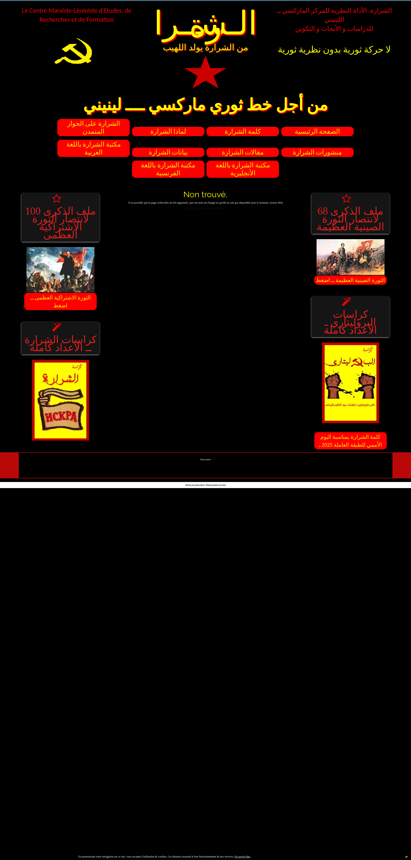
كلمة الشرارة (243, 131)
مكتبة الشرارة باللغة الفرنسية (168, 169)
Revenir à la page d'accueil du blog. (205, 208)
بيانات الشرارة (168, 152)
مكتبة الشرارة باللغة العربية (93, 148)
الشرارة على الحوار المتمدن (93, 127)
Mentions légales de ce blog (216, 485)
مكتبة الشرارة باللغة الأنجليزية (243, 169)
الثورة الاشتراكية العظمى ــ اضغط (60, 301)
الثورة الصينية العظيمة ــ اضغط (350, 280)
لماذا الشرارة (168, 131)
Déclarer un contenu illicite (195, 485)
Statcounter (205, 459)
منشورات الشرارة (317, 152)
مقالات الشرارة (243, 152)
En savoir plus (242, 856)
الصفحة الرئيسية (317, 131)
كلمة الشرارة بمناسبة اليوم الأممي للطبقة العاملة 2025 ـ (350, 441)
